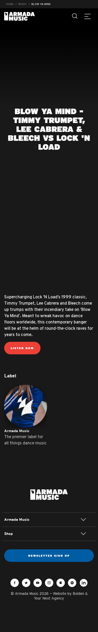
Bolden (78, 593)
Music (22, 4)
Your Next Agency (49, 598)
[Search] (75, 16)
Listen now (22, 348)
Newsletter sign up (49, 555)
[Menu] (87, 16)
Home (10, 4)
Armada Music (19, 16)
